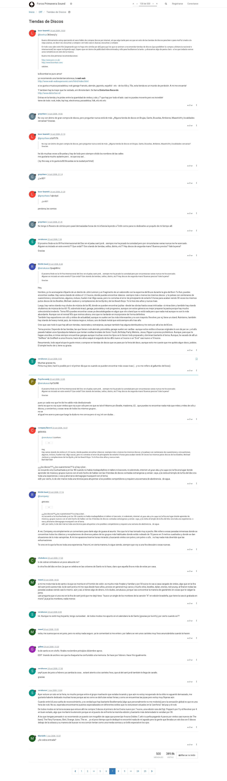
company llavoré (45, 428)
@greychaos (44, 138)
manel (40, 580)
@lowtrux (42, 35)
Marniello (42, 736)
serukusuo (42, 239)
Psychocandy (43, 379)
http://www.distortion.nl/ (49, 93)
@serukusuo (44, 268)
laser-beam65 (44, 31)
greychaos (42, 114)
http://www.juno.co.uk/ (51, 60)
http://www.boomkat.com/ (52, 63)
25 (145, 771)
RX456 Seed (43, 264)
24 (138, 771)
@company (43, 496)
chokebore (42, 558)
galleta (40, 647)
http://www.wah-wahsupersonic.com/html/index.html (63, 81)
